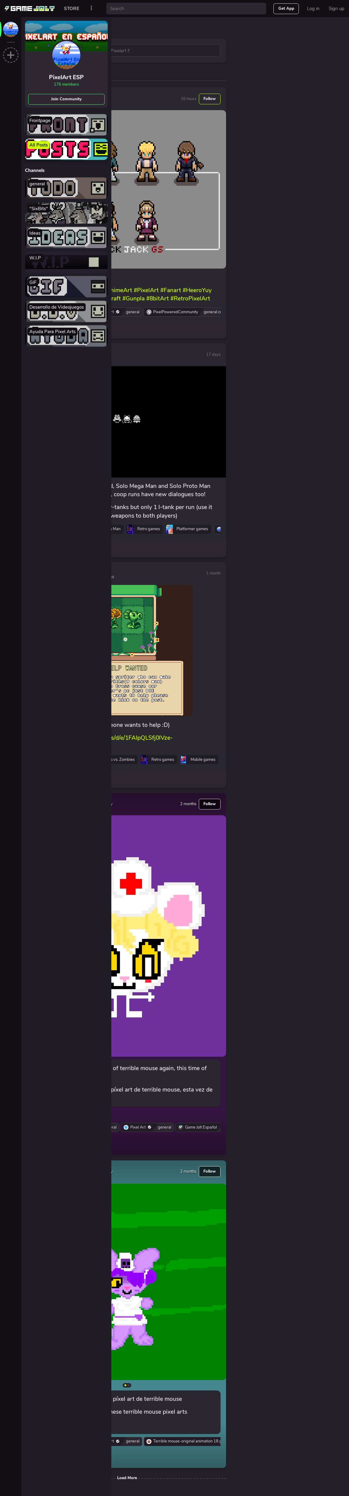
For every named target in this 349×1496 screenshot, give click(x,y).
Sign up (336, 9)
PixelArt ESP (66, 77)
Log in (313, 9)
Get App (286, 8)
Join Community (66, 99)
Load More (127, 1478)
